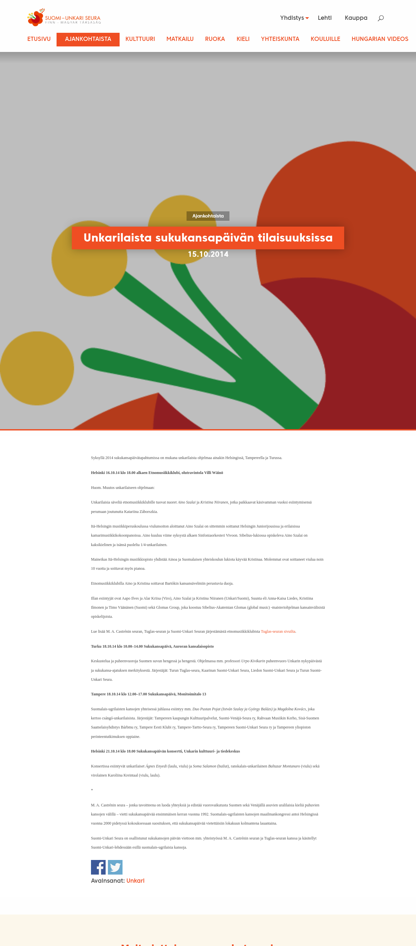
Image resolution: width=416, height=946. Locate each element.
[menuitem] (292, 18)
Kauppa (356, 18)
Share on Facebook (98, 867)
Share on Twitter (115, 867)
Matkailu (180, 39)
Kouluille (325, 39)
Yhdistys (290, 18)
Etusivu (39, 39)
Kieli (243, 39)
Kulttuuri (140, 39)
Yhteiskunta (280, 39)
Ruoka (215, 39)
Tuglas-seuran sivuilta (278, 631)
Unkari (135, 881)
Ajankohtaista (88, 39)
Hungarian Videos (380, 39)
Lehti (325, 18)
